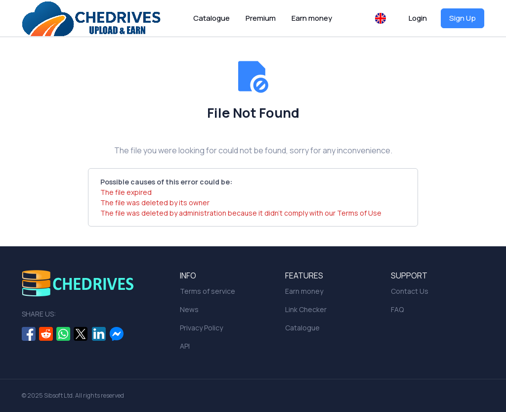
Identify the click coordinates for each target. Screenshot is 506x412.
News (189, 309)
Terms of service (207, 291)
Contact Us (409, 291)
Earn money (312, 18)
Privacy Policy (201, 327)
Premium (261, 18)
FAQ (397, 309)
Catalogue (211, 18)
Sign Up (462, 18)
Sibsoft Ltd (58, 395)
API (185, 346)
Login (418, 18)
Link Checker (306, 309)
